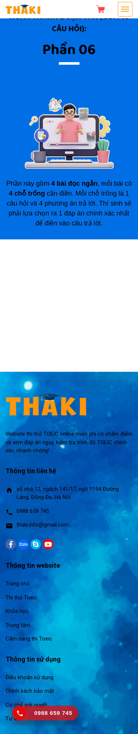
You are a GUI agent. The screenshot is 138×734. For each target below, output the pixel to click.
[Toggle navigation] (125, 9)
